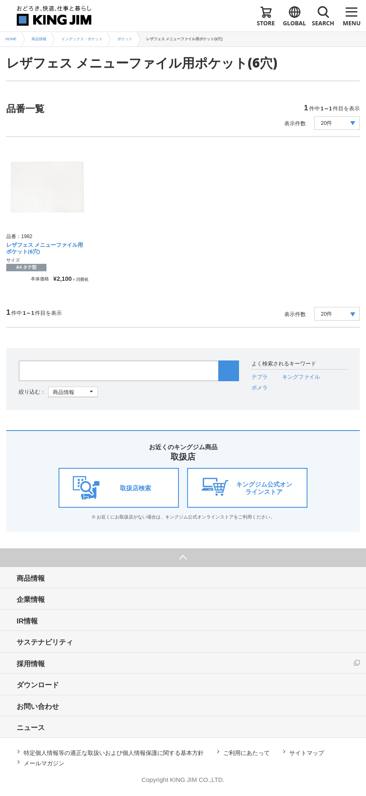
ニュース (31, 728)
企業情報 (31, 600)
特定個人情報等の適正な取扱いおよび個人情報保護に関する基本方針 (114, 753)
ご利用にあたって (246, 753)
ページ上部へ (183, 557)
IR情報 (27, 621)
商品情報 (31, 578)
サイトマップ (306, 753)
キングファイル (301, 377)
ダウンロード (38, 685)
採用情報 (31, 664)
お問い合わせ (38, 707)
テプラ (259, 377)
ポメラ (259, 388)
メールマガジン (44, 763)
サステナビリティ (45, 642)
